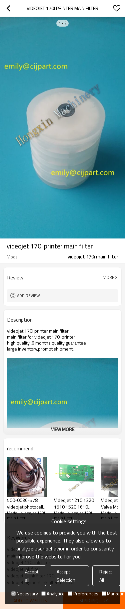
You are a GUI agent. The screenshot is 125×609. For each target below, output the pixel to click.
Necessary (24, 593)
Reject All (105, 575)
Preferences (83, 593)
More (108, 277)
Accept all (31, 575)
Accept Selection (66, 575)
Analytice (53, 593)
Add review (28, 295)
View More (62, 429)
